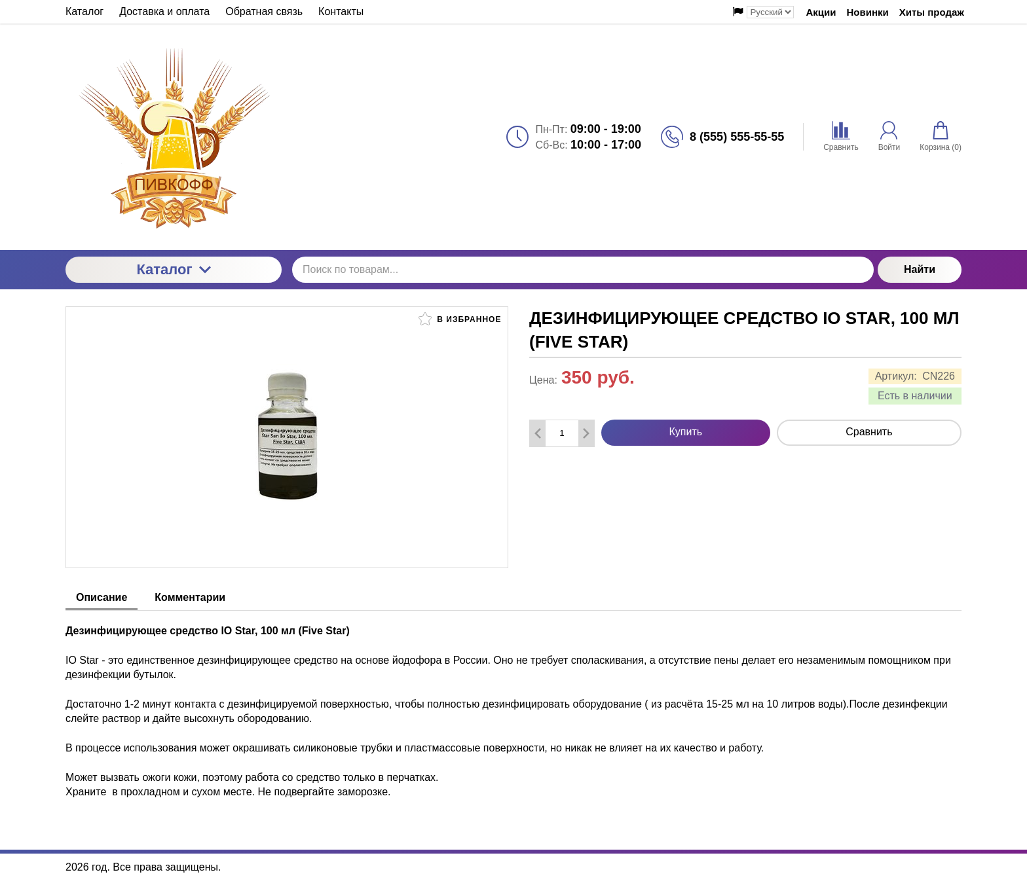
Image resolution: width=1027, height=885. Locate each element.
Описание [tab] (101, 597)
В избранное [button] (460, 318)
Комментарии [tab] (190, 597)
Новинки (868, 12)
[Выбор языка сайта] (770, 12)
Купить (686, 431)
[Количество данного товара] (562, 433)
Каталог (173, 269)
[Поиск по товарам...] (583, 270)
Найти (919, 269)
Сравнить (869, 431)
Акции (821, 12)
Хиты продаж (931, 12)
